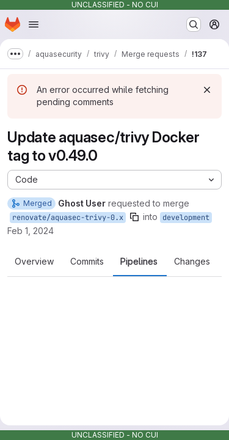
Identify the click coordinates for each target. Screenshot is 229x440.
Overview (34, 261)
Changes (192, 261)
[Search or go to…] (193, 24)
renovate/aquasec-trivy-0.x (67, 217)
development (185, 217)
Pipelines (139, 261)
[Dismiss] (207, 89)
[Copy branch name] (134, 217)
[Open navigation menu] (33, 24)
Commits (87, 261)
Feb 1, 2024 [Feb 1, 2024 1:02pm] (30, 231)
